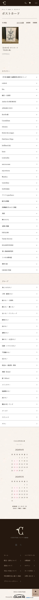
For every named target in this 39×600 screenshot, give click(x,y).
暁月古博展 (5, 201)
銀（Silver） (6, 378)
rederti (9, 9)
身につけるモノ (7, 287)
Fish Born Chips (7, 139)
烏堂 (3, 213)
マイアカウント (29, 555)
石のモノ (5, 359)
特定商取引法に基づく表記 (12, 576)
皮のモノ (5, 398)
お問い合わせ (29, 576)
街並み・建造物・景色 (9, 365)
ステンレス (5, 417)
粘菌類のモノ (6, 391)
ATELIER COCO (7, 108)
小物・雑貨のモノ (7, 294)
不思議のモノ (6, 352)
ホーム (3, 9)
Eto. (3, 89)
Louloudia (5, 158)
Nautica (4, 177)
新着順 (35, 23)
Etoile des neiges (8, 133)
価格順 (28, 23)
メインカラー (6, 385)
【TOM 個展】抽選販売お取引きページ (14, 77)
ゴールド (5, 411)
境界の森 (5, 264)
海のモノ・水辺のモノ (9, 339)
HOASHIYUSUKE (7, 245)
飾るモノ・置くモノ (8, 307)
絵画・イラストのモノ (9, 346)
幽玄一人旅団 (6, 95)
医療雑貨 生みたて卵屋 (9, 207)
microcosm (6, 164)
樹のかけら (5, 220)
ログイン (27, 566)
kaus (3, 152)
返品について (8, 566)
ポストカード (17, 9)
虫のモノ (5, 326)
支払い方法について (10, 571)
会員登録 (27, 560)
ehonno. (5, 127)
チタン (4, 424)
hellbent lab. (6, 145)
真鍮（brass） (6, 372)
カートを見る (29, 571)
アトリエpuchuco (8, 195)
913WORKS (5, 189)
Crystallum (6, 121)
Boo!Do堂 (5, 114)
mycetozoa (6, 171)
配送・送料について (10, 560)
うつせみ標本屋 (7, 257)
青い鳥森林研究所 (7, 251)
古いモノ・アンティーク (9, 313)
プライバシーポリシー (11, 581)
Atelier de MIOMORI (9, 102)
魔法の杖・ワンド (7, 404)
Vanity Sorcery (7, 239)
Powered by (19, 596)
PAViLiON (5, 232)
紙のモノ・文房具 (7, 300)
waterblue (5, 183)
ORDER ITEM (6, 270)
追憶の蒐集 (5, 226)
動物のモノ (5, 320)
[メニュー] (36, 3)
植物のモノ (5, 333)
